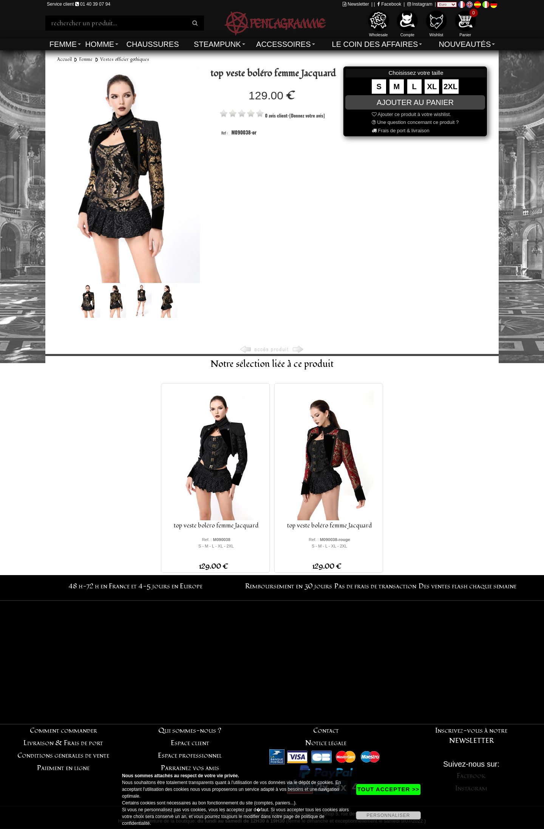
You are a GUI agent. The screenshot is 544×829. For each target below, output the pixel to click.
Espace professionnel (190, 755)
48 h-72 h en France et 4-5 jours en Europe (135, 586)
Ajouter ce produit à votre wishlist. (411, 114)
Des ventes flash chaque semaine (467, 586)
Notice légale (325, 743)
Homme (99, 44)
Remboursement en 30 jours (288, 586)
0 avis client (276, 115)
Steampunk (217, 44)
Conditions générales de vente (63, 755)
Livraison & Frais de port (63, 743)
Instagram (420, 4)
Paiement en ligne (63, 768)
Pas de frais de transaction (375, 586)
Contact (326, 730)
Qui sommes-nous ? (189, 730)
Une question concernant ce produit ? (415, 122)
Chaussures (153, 44)
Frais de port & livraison (401, 130)
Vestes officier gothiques (124, 59)
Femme (63, 44)
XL (432, 86)
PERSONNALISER (388, 815)
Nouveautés (465, 44)
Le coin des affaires (375, 44)
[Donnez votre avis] (307, 115)
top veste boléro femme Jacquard (216, 525)
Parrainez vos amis (190, 768)
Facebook (389, 4)
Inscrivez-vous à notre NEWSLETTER (471, 735)
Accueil (64, 59)
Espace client (190, 743)
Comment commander (63, 730)
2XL (450, 86)
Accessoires (283, 44)
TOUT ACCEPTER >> (388, 789)
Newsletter (356, 4)
